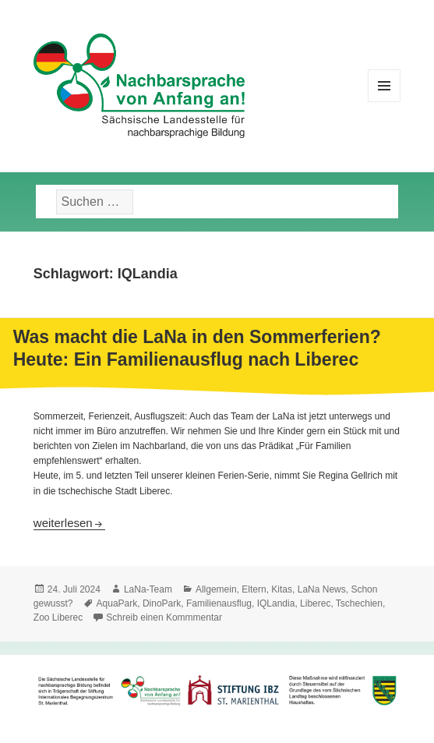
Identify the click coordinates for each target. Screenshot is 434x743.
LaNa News (322, 589)
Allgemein (216, 589)
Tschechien (359, 603)
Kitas (281, 589)
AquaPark (117, 603)
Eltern (254, 589)
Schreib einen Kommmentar (164, 617)
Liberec (315, 603)
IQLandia (276, 603)
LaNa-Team (148, 589)
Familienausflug (219, 603)
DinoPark (162, 603)
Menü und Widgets (384, 101)
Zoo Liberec (58, 617)
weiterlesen (69, 522)
